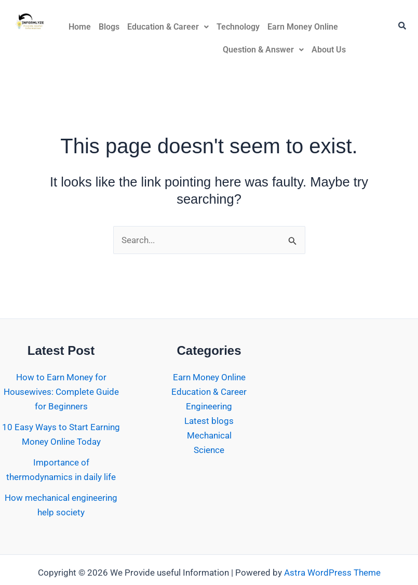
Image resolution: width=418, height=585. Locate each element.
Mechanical (209, 435)
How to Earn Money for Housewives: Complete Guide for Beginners (61, 391)
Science (209, 450)
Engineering (209, 406)
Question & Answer (263, 50)
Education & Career (168, 27)
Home (80, 27)
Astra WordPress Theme (332, 572)
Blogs (109, 27)
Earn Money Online (302, 27)
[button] (168, 27)
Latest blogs (209, 421)
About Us (329, 50)
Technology (238, 27)
